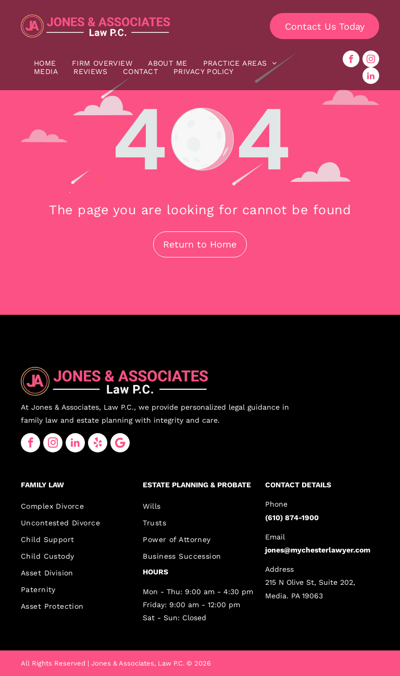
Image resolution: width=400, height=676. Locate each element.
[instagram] (370, 59)
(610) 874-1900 (292, 517)
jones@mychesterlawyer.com (317, 550)
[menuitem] (45, 63)
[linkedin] (370, 75)
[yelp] (97, 442)
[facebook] (351, 59)
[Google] (120, 442)
